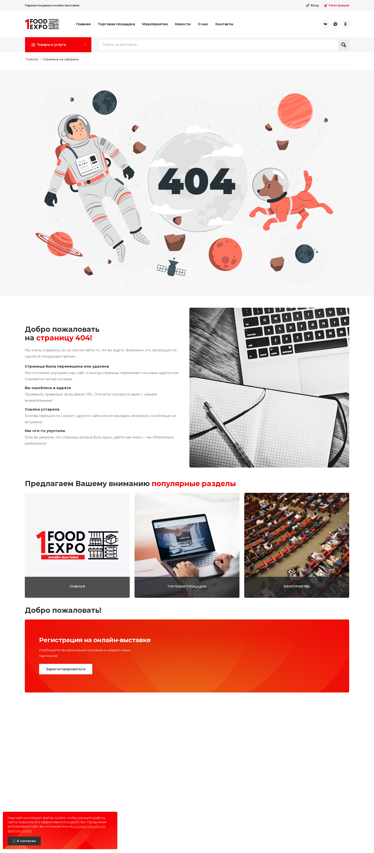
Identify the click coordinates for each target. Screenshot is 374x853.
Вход (312, 5)
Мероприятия (155, 24)
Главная (83, 24)
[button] (58, 44)
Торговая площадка (116, 24)
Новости (183, 24)
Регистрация (336, 5)
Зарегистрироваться (65, 669)
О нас (203, 24)
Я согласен (26, 841)
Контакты (224, 24)
